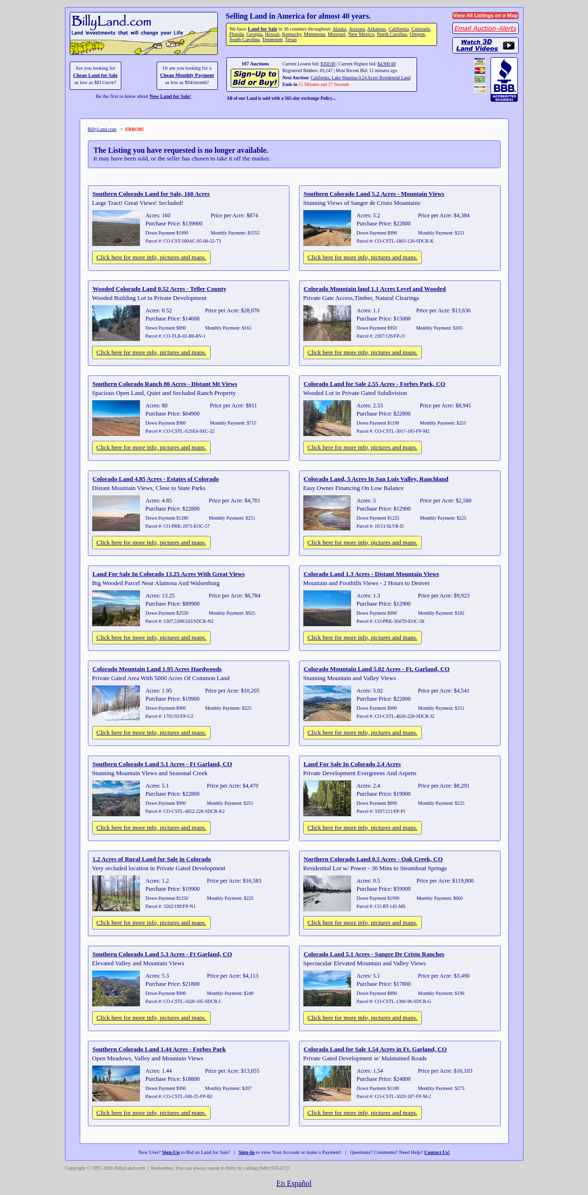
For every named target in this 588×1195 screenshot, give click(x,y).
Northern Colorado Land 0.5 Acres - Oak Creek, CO (373, 859)
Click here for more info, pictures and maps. (151, 257)
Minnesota (314, 34)
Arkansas (376, 29)
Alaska (339, 29)
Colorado (420, 29)
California (398, 29)
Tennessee (272, 39)
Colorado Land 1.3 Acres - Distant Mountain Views (371, 573)
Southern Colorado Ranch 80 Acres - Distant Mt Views (165, 383)
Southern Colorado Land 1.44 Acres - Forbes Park (159, 1049)
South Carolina (244, 39)
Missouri (337, 34)
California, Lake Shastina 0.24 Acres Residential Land (360, 77)
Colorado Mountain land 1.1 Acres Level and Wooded (375, 288)
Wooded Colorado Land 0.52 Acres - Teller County (160, 288)
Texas (291, 39)
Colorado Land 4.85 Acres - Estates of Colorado (156, 478)
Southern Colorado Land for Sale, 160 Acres (151, 193)
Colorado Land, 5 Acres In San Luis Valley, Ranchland (376, 478)
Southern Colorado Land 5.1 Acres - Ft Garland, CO (162, 764)
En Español (294, 1183)
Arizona (357, 29)
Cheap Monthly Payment (187, 75)
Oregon (417, 34)
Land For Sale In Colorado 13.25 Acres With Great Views (169, 573)
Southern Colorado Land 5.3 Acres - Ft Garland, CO (162, 954)
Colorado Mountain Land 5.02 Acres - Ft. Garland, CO (377, 668)
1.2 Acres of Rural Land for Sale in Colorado (152, 859)
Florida (236, 34)
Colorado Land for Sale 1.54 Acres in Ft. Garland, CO (375, 1049)
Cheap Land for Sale (95, 75)
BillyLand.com (102, 129)
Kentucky (291, 34)
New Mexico (361, 34)
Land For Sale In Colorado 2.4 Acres (352, 764)
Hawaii (272, 34)
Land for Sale (262, 29)
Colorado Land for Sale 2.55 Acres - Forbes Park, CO (375, 383)
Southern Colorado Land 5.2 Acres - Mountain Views (374, 193)
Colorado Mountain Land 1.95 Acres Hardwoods (157, 668)
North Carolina (392, 34)
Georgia (254, 34)
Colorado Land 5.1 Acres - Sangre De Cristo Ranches (374, 954)
